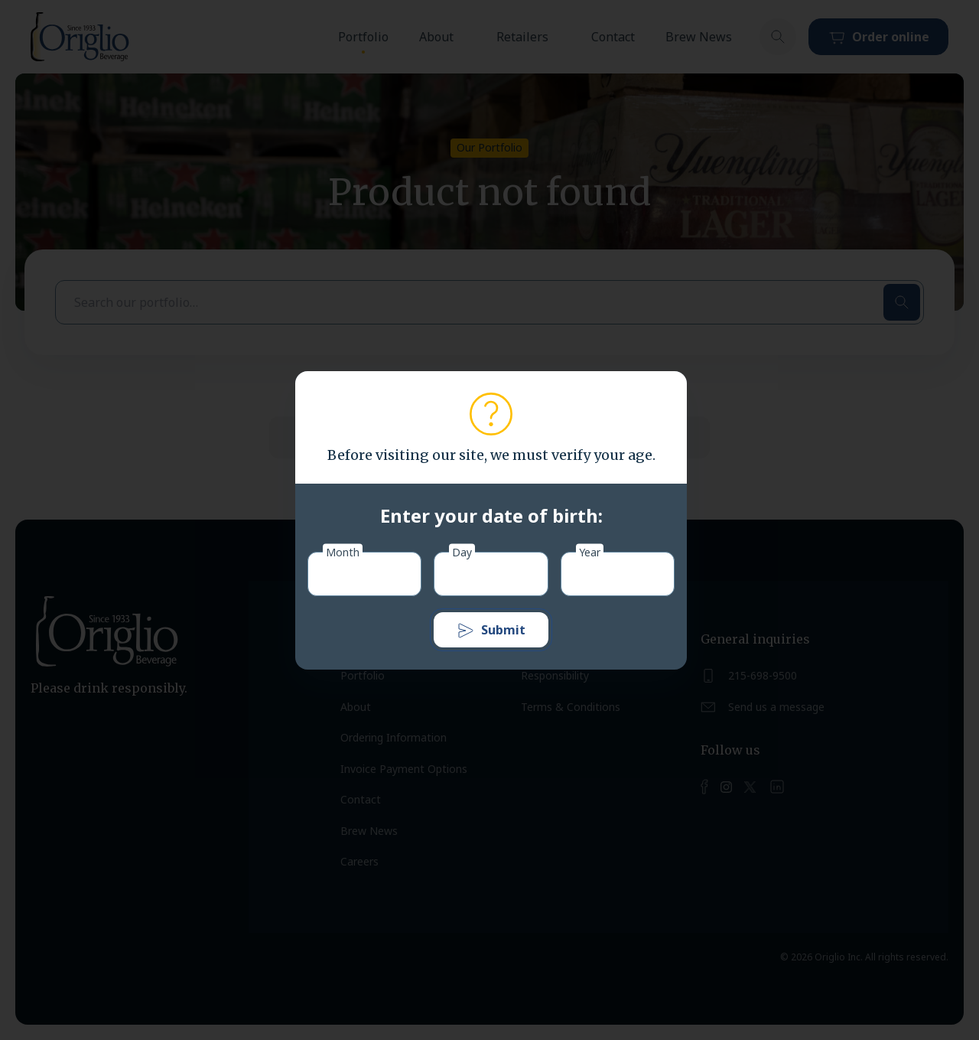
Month (342, 551)
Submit (491, 630)
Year (589, 551)
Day (462, 551)
